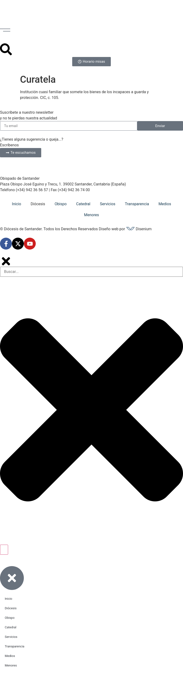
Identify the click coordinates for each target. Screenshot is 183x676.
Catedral (83, 204)
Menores (91, 215)
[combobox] (91, 272)
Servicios (107, 204)
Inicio (16, 204)
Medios (164, 204)
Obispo (60, 204)
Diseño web (109, 229)
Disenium (139, 229)
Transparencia (137, 204)
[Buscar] (4, 550)
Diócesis (38, 204)
